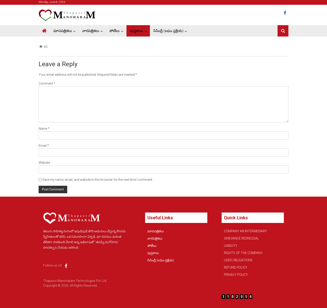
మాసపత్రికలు (62, 31)
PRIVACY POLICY (236, 274)
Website (44, 162)
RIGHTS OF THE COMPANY (243, 253)
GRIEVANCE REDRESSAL (241, 238)
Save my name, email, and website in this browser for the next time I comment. (97, 179)
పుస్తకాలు (136, 31)
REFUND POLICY (235, 267)
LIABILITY (230, 245)
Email (44, 145)
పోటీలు (114, 31)
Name (44, 128)
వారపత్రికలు (90, 31)
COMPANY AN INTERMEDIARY (245, 231)
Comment (47, 83)
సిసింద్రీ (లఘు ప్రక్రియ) (168, 31)
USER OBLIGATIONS (238, 260)
